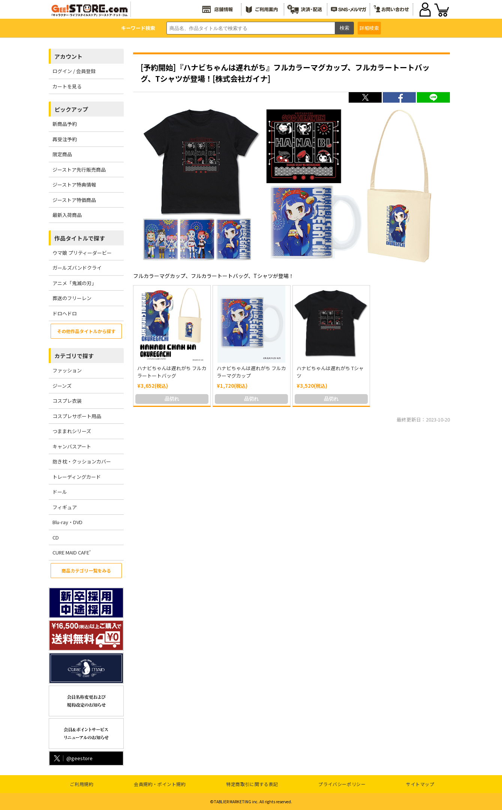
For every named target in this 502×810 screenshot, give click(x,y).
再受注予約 (64, 139)
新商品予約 (64, 123)
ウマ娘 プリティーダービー (82, 252)
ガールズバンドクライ (77, 267)
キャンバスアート (71, 446)
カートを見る (67, 86)
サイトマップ (420, 784)
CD (55, 537)
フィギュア (64, 507)
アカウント (68, 56)
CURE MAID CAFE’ (71, 552)
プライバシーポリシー (342, 784)
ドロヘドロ (64, 313)
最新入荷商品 (67, 214)
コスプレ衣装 (67, 400)
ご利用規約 (81, 784)
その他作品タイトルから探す (86, 331)
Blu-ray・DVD (67, 522)
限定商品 (62, 154)
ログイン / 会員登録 (74, 71)
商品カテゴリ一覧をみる (86, 570)
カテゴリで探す (74, 356)
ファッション (67, 370)
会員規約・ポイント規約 (160, 784)
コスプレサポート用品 (76, 416)
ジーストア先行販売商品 (79, 169)
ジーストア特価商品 (74, 199)
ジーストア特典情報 (74, 184)
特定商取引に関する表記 (252, 784)
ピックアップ (71, 109)
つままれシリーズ (71, 431)
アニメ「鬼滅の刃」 (74, 283)
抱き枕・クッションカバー (81, 461)
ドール (59, 491)
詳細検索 (369, 27)
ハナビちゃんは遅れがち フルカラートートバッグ (172, 372)
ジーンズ (62, 385)
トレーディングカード (76, 476)
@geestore (72, 758)
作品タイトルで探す (79, 238)
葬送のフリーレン (71, 298)
